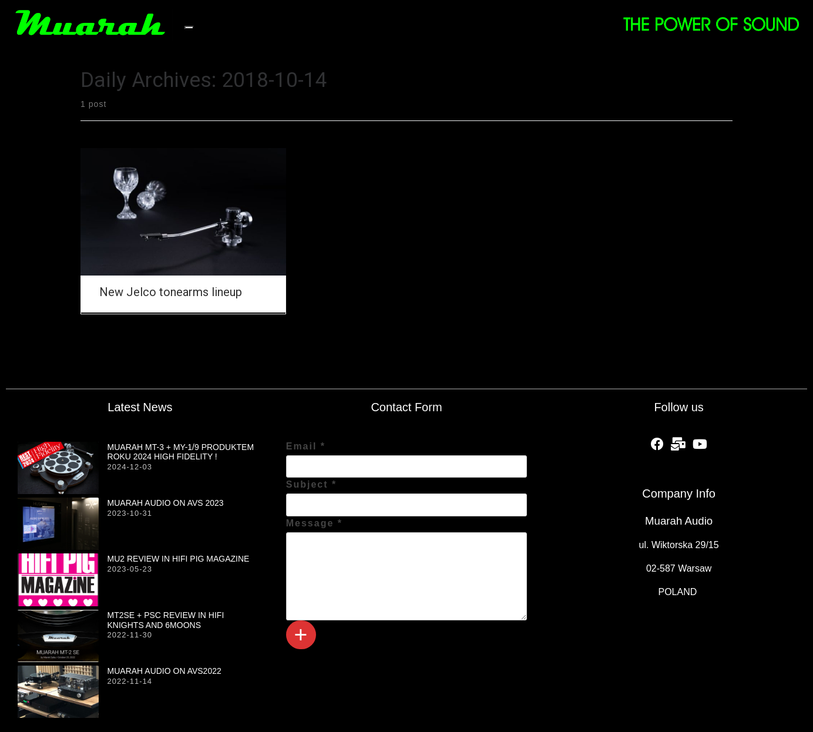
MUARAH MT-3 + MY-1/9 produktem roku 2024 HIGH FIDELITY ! (180, 452)
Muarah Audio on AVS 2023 (165, 503)
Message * (314, 523)
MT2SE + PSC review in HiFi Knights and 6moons (165, 620)
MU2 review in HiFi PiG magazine (178, 558)
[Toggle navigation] (189, 27)
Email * (305, 446)
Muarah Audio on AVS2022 (164, 671)
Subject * (311, 484)
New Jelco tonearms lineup (170, 292)
